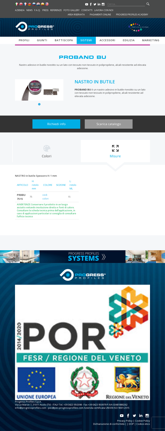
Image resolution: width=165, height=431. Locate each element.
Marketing (150, 40)
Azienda (20, 10)
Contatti (86, 10)
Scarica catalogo (109, 124)
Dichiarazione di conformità (108, 424)
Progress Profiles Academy (132, 14)
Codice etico (143, 424)
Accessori (107, 40)
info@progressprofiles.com (30, 407)
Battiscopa (64, 40)
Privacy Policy (125, 420)
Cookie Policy (142, 420)
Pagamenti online (100, 14)
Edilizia (129, 40)
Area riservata (76, 14)
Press (45, 10)
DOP (131, 424)
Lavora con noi (103, 10)
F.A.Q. (37, 10)
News (29, 10)
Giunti (42, 40)
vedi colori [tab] (45, 196)
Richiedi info (56, 124)
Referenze (56, 10)
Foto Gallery (72, 10)
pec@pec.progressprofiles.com (65, 407)
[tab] (46, 151)
